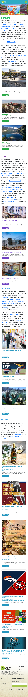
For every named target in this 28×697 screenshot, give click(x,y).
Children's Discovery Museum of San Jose (11, 350)
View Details (5, 95)
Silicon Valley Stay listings (11, 201)
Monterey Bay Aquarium (7, 406)
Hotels (20, 671)
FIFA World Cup (11, 42)
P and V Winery (14, 314)
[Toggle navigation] (26, 2)
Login (2, 680)
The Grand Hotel (19, 179)
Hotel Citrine (10, 197)
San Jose (7, 28)
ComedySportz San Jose (8, 376)
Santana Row (13, 61)
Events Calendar (22, 676)
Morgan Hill (10, 26)
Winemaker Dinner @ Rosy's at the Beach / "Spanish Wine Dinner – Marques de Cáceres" (12, 557)
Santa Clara (14, 28)
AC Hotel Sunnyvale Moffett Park (9, 220)
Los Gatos (20, 24)
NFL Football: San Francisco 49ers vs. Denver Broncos (12, 597)
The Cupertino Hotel (15, 181)
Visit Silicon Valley (7, 689)
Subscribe (20, 686)
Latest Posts (3, 683)
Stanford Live (17, 434)
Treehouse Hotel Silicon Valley (10, 187)
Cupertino (4, 24)
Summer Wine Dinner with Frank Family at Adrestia (12, 467)
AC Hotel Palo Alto (10, 199)
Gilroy (9, 24)
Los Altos (14, 24)
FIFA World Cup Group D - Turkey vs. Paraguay (13, 624)
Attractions (21, 674)
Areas (20, 669)
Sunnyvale (4, 30)
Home (20, 667)
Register (2, 681)
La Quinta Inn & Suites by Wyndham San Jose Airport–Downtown (13, 173)
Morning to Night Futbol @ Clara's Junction (12, 506)
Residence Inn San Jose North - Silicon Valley (12, 251)
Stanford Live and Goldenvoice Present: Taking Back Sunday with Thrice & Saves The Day (13, 651)
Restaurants (21, 672)
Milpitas (3, 26)
